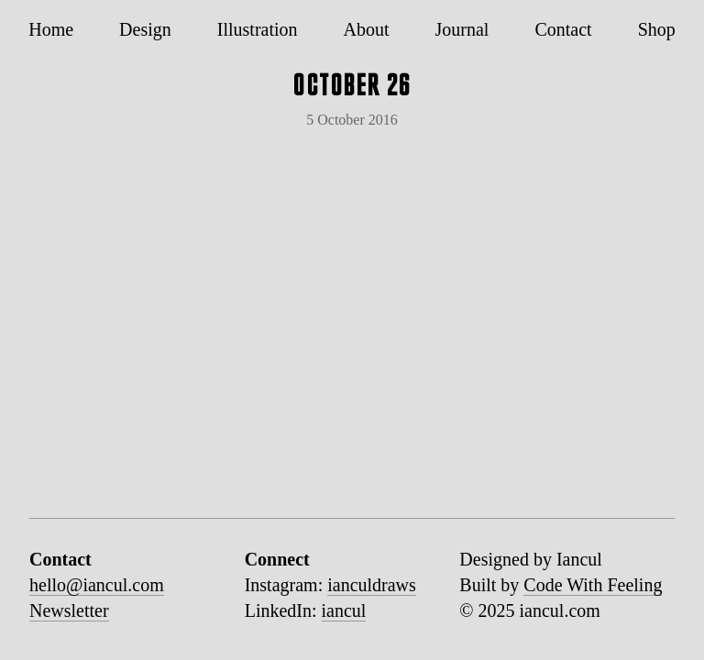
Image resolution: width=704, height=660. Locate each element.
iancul (344, 610)
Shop (657, 29)
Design (145, 29)
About (367, 29)
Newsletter (69, 610)
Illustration (257, 29)
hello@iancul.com (96, 585)
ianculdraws (371, 585)
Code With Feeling (592, 585)
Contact (562, 29)
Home (50, 29)
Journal (462, 29)
